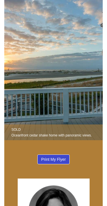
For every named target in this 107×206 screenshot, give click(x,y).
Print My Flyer (53, 159)
